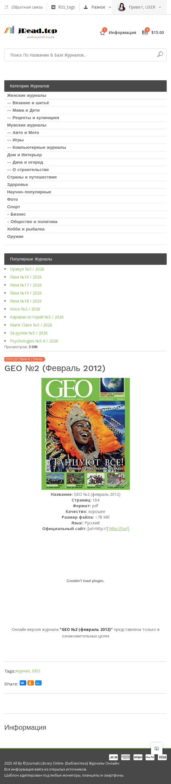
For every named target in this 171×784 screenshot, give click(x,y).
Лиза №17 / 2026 (26, 285)
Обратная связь (23, 7)
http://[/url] (119, 528)
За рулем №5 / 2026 (29, 333)
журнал (22, 670)
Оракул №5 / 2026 (27, 269)
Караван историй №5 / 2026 (37, 317)
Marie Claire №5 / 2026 (31, 325)
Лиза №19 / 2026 (26, 293)
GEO (36, 670)
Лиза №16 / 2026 (26, 277)
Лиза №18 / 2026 (26, 301)
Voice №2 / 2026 (25, 309)
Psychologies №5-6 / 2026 (34, 341)
